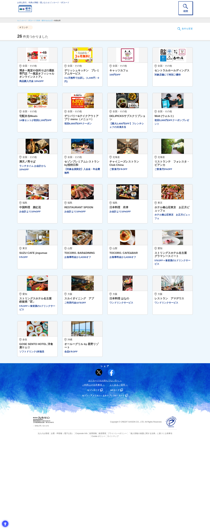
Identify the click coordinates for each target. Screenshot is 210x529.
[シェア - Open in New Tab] (111, 459)
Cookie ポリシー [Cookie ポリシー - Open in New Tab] (168, 520)
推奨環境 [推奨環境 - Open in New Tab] (95, 520)
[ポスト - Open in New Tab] (98, 459)
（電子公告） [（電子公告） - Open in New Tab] (63, 520)
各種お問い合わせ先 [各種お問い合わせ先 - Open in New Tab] (42, 513)
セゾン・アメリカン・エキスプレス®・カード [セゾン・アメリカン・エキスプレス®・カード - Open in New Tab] (103, 482)
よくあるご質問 (117, 472)
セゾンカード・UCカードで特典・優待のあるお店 (35, 20)
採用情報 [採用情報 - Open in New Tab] (86, 520)
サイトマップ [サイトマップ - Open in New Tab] (105, 523)
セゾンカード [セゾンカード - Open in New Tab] (92, 477)
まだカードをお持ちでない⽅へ (103, 467)
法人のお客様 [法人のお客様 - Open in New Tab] (41, 520)
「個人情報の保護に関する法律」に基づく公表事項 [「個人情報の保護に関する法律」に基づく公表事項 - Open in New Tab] (140, 520)
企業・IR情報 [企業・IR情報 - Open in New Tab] (53, 520)
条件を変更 (186, 27)
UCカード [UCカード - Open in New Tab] (116, 477)
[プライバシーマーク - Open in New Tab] (171, 509)
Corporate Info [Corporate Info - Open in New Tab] (75, 520)
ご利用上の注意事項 (92, 472)
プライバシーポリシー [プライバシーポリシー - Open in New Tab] (109, 520)
